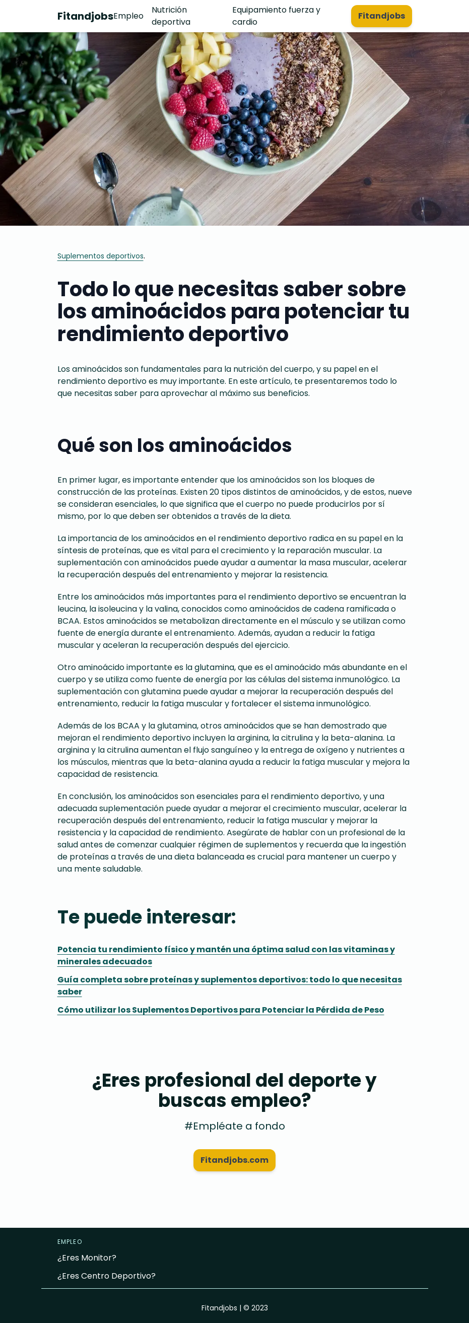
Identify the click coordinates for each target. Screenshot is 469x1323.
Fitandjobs (85, 16)
